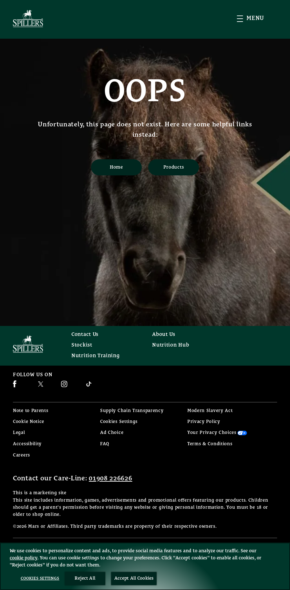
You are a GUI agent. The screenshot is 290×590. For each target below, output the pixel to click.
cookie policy (23, 558)
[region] (145, 566)
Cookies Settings (119, 422)
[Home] (116, 167)
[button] (257, 18)
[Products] (173, 167)
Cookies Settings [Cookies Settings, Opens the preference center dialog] (40, 578)
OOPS (145, 91)
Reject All (85, 578)
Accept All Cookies (134, 578)
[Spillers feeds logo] (35, 344)
